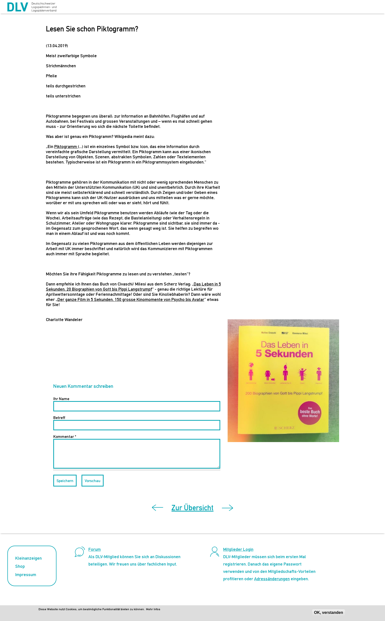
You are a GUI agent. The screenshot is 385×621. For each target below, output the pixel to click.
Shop (20, 566)
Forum (94, 549)
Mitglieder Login (238, 549)
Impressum (25, 574)
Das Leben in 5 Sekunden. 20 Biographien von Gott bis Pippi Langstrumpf (133, 286)
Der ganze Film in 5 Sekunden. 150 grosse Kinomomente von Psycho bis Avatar (130, 299)
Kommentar (64, 436)
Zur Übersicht (192, 507)
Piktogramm (66, 146)
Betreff (59, 417)
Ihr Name (61, 398)
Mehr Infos (153, 609)
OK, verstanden (328, 612)
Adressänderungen (272, 578)
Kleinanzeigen (28, 558)
